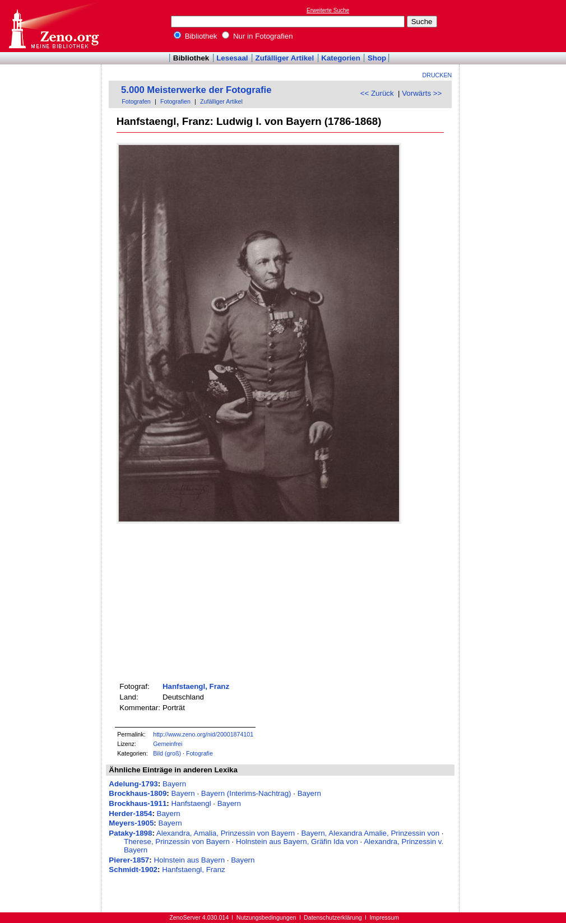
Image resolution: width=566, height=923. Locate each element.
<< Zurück (377, 93)
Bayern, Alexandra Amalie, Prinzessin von (370, 833)
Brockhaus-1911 (137, 803)
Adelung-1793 (133, 784)
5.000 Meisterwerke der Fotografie (196, 90)
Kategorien (340, 58)
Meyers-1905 (131, 823)
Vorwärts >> (422, 93)
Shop (377, 58)
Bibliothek (195, 36)
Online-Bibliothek (53, 26)
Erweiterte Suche (328, 10)
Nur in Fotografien (257, 36)
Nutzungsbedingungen (266, 917)
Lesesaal (232, 58)
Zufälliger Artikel (285, 58)
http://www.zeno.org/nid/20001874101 (203, 734)
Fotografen (136, 101)
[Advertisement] (514, 26)
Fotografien (175, 101)
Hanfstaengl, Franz (196, 686)
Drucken (437, 75)
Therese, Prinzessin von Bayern (177, 841)
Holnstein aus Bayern (189, 860)
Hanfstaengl (191, 803)
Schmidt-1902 (133, 869)
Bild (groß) (167, 753)
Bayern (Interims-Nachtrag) (246, 793)
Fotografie (199, 753)
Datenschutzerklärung (333, 917)
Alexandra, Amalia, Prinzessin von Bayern (225, 833)
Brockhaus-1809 (137, 793)
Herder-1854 (130, 813)
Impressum (384, 917)
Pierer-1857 (129, 860)
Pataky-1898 (130, 833)
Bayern (174, 784)
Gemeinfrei (167, 743)
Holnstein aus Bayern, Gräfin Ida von (297, 841)
